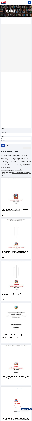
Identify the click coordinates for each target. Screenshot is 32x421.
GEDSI (3, 106)
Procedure (5, 60)
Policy (5, 48)
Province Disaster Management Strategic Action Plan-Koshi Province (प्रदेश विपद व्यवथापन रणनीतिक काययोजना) (15, 252)
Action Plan (5, 52)
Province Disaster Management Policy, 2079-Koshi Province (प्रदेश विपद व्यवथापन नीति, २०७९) (14, 293)
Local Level (6, 68)
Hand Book (4, 76)
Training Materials (5, 96)
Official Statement (5, 104)
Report (3, 100)
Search (3, 145)
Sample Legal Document (6, 72)
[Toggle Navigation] (29, 2)
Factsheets (4, 90)
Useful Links (4, 114)
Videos (3, 108)
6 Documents (27, 148)
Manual (3, 102)
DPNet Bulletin (4, 112)
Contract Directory (5, 116)
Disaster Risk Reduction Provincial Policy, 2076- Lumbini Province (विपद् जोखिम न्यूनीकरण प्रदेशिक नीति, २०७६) (15, 210)
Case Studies (4, 92)
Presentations (4, 94)
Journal (3, 78)
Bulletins (3, 82)
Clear (7, 145)
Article (3, 124)
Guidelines (6, 56)
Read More (4, 215)
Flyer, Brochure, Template (6, 98)
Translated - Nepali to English (6, 120)
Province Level (6, 64)
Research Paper (4, 80)
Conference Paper (5, 86)
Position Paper (4, 84)
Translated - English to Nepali (6, 118)
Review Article (4, 88)
